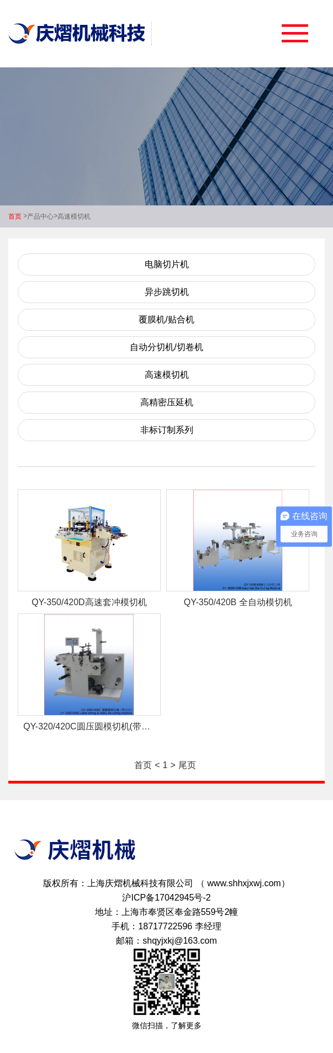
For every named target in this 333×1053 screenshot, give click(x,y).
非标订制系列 (166, 430)
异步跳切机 (167, 292)
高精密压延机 (166, 402)
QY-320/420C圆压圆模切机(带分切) (92, 726)
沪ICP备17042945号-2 (166, 897)
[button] (295, 37)
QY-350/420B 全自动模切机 (238, 602)
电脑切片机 (167, 264)
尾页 (187, 765)
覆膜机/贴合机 (166, 319)
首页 (15, 216)
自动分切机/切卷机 (166, 347)
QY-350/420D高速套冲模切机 (88, 602)
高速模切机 (74, 216)
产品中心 (40, 216)
